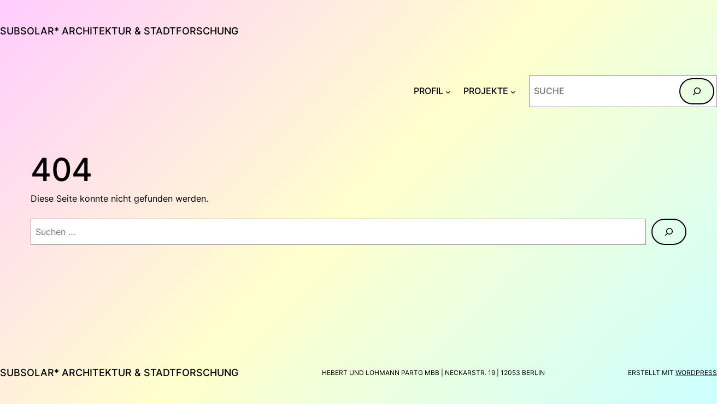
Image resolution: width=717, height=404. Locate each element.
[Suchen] (696, 91)
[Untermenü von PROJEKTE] (513, 91)
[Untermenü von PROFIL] (448, 91)
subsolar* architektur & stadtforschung (119, 31)
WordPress (696, 372)
